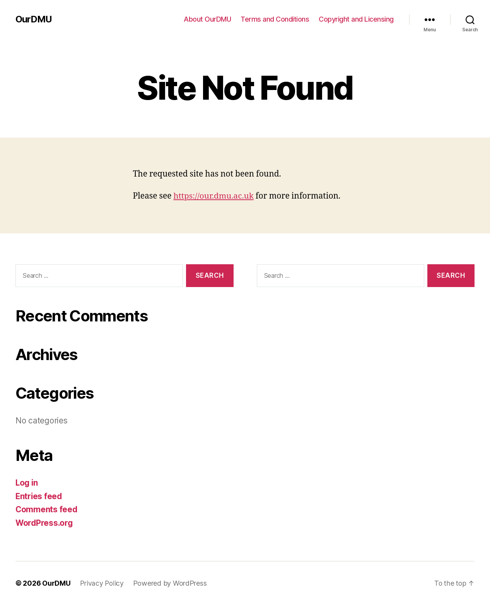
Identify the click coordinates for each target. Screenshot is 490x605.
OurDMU (33, 19)
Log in (27, 483)
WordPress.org (44, 523)
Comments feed (46, 509)
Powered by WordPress (170, 583)
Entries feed (39, 496)
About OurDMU (207, 19)
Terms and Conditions (275, 19)
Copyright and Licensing (356, 19)
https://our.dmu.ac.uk (214, 196)
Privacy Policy (102, 583)
